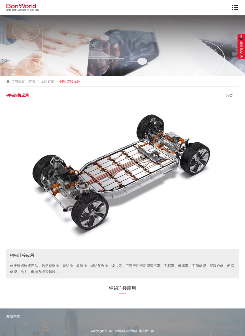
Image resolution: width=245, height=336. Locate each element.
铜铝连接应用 (70, 81)
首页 (32, 81)
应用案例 (47, 81)
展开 (241, 46)
